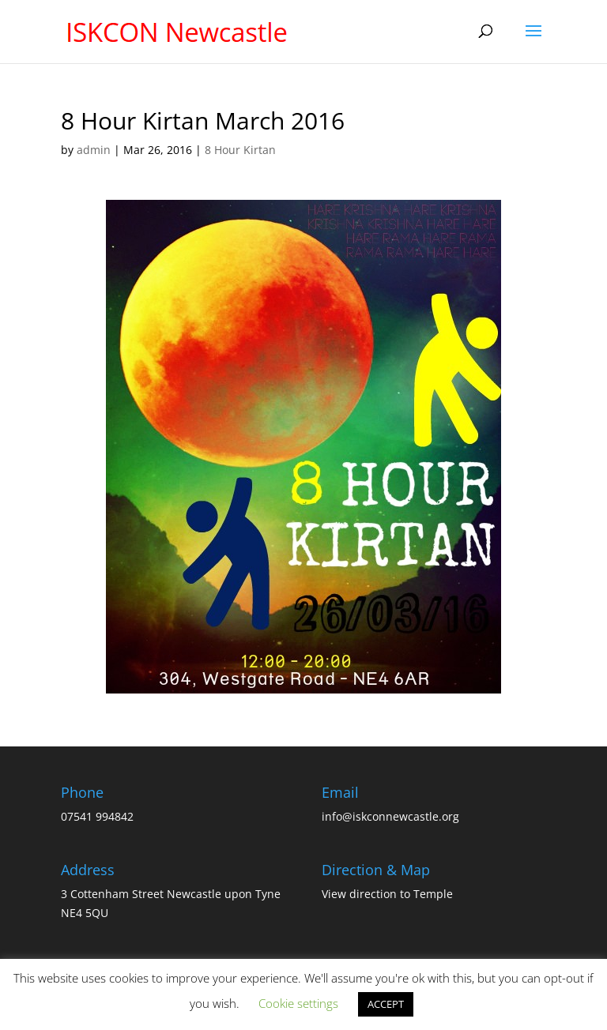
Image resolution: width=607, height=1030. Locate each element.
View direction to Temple (387, 893)
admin (94, 149)
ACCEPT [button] (386, 1004)
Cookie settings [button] (298, 1003)
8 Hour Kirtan (240, 149)
